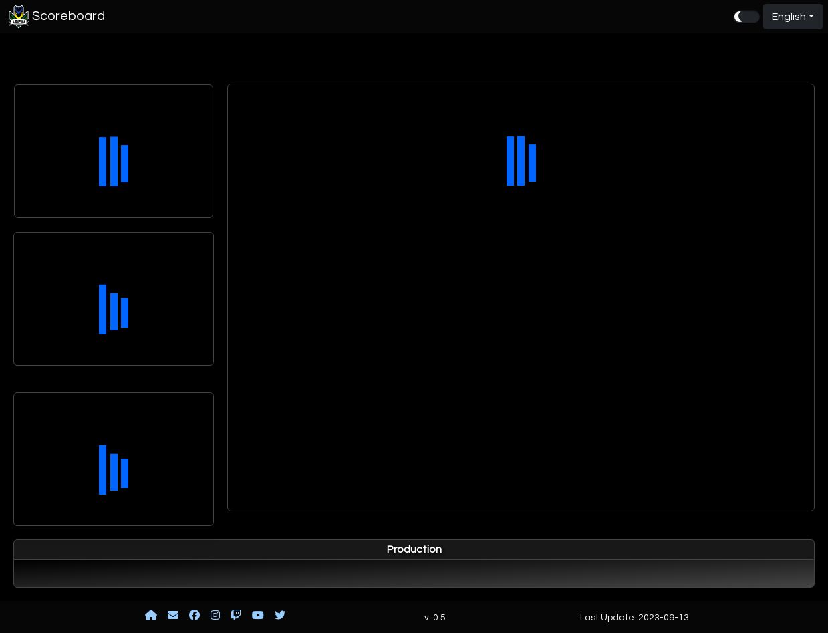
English (789, 16)
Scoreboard (55, 16)
